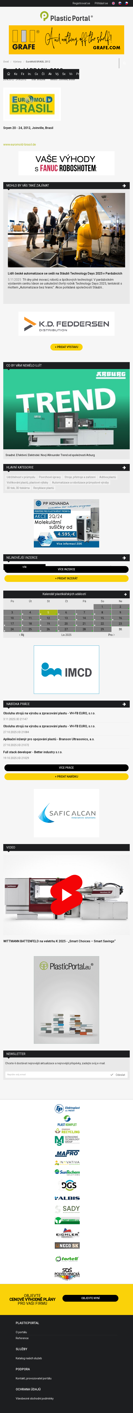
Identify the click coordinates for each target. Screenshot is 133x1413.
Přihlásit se (101, 3)
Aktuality (50, 74)
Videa (70, 74)
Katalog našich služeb (29, 1358)
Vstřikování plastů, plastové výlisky (27, 482)
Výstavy (56, 74)
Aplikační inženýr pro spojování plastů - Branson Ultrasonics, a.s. (49, 739)
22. (102, 623)
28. (84, 629)
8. (102, 612)
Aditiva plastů (107, 477)
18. (30, 623)
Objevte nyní (90, 1298)
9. (121, 612)
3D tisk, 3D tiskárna (18, 487)
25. (30, 629)
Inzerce (29, 74)
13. (66, 618)
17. (12, 623)
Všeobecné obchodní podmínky (35, 1398)
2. (121, 606)
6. (66, 612)
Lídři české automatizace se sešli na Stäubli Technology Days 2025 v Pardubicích (65, 273)
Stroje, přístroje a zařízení (80, 477)
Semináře (63, 74)
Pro (111, 634)
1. (102, 606)
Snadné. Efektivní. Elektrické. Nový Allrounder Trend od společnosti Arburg (50, 455)
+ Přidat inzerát (66, 578)
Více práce (66, 767)
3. (12, 612)
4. (30, 612)
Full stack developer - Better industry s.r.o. (32, 752)
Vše (24, 567)
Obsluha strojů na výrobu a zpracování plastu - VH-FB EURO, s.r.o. (49, 713)
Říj (21, 634)
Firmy (22, 74)
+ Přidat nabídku (66, 776)
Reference (22, 1338)
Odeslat (118, 1074)
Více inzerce (66, 569)
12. (48, 618)
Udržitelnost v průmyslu (21, 477)
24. (12, 629)
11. (30, 618)
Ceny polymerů (36, 74)
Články (43, 74)
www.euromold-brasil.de (19, 144)
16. (120, 618)
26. (48, 629)
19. (48, 623)
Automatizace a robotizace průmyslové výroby (80, 482)
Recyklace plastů (43, 487)
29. (102, 629)
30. (120, 629)
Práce (77, 74)
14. (84, 618)
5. (48, 612)
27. (66, 629)
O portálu (21, 1332)
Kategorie (15, 74)
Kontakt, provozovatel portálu (34, 1378)
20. (66, 623)
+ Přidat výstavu (66, 347)
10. (12, 618)
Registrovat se (81, 3)
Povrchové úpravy (50, 477)
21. (84, 623)
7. (84, 612)
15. (102, 618)
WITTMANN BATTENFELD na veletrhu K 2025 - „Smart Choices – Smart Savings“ (59, 941)
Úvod (6, 61)
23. (120, 623)
